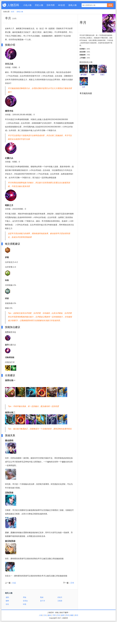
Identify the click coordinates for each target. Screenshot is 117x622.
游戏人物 (72, 5)
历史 (58, 615)
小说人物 (27, 5)
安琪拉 (25, 601)
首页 (12, 12)
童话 (76, 615)
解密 (63, 615)
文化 (45, 615)
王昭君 (59, 601)
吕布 (72, 583)
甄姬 (41, 597)
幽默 (72, 615)
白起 (14, 583)
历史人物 (39, 5)
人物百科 (13, 5)
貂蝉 (7, 601)
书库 (54, 615)
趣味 (49, 615)
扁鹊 (7, 597)
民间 (67, 615)
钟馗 (24, 604)
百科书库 (51, 5)
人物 (40, 615)
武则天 (59, 597)
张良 (7, 604)
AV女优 (61, 5)
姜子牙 (42, 601)
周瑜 (24, 597)
